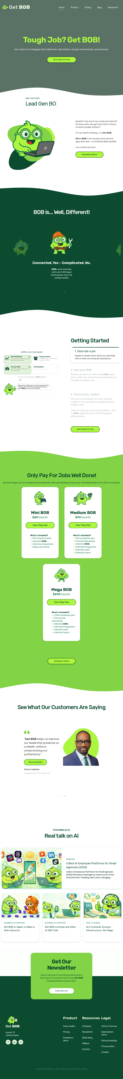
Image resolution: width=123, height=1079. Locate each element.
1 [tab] (58, 292)
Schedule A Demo (89, 154)
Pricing (88, 7)
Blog (99, 7)
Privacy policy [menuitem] (108, 1046)
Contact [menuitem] (86, 1049)
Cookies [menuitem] (105, 1052)
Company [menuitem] (86, 1026)
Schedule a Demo (61, 661)
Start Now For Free (61, 60)
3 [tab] (65, 292)
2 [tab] (61, 292)
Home (61, 7)
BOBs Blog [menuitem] (87, 1037)
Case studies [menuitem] (69, 1026)
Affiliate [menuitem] (85, 1043)
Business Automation (14, 923)
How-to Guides (93, 923)
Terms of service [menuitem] (109, 1026)
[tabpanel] (61, 257)
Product (74, 7)
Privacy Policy (81, 1069)
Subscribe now (61, 991)
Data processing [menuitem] (109, 1040)
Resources (113, 7)
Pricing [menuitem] (66, 1032)
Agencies (70, 859)
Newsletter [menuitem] (87, 1032)
